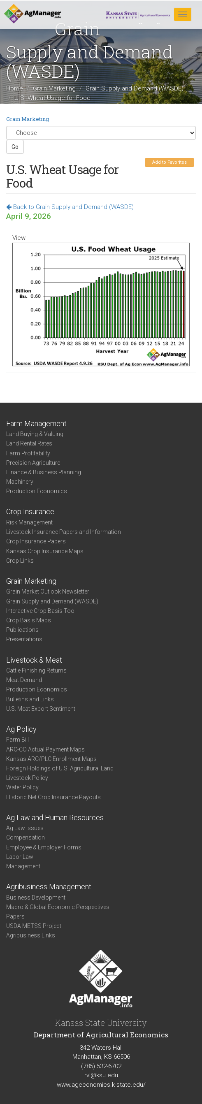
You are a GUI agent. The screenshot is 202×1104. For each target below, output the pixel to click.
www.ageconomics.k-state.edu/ (101, 1084)
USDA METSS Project (33, 926)
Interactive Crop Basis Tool (41, 611)
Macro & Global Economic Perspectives (57, 907)
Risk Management (29, 522)
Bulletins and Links (30, 699)
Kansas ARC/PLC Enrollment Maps (51, 759)
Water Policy (22, 787)
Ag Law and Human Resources (55, 817)
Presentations (24, 639)
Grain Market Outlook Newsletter (47, 591)
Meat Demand (24, 680)
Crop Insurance (30, 511)
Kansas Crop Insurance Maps (45, 551)
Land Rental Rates (29, 443)
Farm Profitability (28, 453)
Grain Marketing (54, 88)
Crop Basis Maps (28, 620)
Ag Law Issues (25, 828)
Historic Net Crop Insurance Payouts (53, 797)
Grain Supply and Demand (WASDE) (134, 88)
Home (14, 88)
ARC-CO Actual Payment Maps (45, 749)
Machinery (19, 481)
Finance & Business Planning (43, 472)
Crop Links (20, 560)
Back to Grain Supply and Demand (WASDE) (70, 207)
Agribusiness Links (30, 935)
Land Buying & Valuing (34, 434)
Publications (22, 629)
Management (23, 866)
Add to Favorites (169, 162)
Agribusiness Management (48, 886)
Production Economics (36, 491)
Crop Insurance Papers (36, 541)
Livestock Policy (27, 778)
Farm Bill (17, 739)
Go (15, 147)
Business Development (35, 897)
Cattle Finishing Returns (36, 670)
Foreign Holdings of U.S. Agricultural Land (60, 768)
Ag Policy (21, 729)
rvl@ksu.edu (101, 1075)
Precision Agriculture (33, 462)
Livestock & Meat (34, 660)
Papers (15, 916)
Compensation (25, 837)
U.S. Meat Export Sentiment (40, 708)
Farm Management (36, 423)
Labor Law (19, 857)
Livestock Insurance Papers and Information (63, 532)
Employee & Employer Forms (43, 847)
